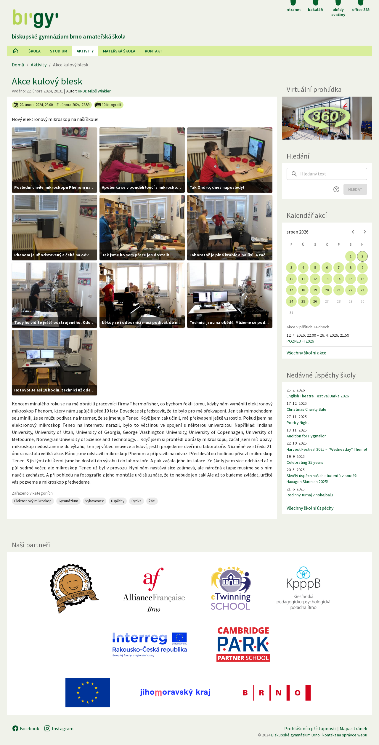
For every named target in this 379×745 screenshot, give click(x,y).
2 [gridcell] (362, 256)
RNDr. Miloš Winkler (94, 91)
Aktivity (38, 65)
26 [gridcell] (315, 301)
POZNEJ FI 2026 (300, 341)
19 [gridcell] (315, 290)
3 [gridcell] (291, 267)
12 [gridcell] (315, 278)
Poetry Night (298, 422)
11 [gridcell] (303, 278)
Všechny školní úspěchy (310, 508)
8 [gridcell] (350, 267)
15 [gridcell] (350, 278)
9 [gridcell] (362, 267)
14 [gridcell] (339, 278)
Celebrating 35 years (305, 462)
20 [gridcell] (327, 290)
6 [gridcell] (327, 267)
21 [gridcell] (339, 290)
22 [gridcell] (350, 290)
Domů (18, 65)
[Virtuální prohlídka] (327, 118)
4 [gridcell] (303, 267)
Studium (58, 51)
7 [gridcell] (339, 267)
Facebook (25, 728)
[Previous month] (353, 232)
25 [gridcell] (303, 301)
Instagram (58, 728)
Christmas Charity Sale (306, 409)
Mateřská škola (119, 51)
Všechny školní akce (306, 353)
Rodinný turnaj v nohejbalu (310, 495)
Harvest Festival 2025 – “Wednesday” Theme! (327, 449)
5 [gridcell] (315, 267)
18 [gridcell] (303, 290)
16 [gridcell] (362, 278)
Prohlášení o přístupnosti (310, 728)
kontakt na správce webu (344, 735)
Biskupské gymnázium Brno (295, 735)
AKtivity (85, 51)
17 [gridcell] (291, 290)
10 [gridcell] (291, 278)
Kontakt (154, 51)
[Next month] (365, 232)
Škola (34, 51)
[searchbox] (333, 174)
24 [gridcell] (291, 301)
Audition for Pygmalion (307, 436)
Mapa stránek (353, 728)
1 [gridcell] (350, 256)
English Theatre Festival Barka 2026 (318, 396)
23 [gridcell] (362, 290)
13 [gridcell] (327, 278)
